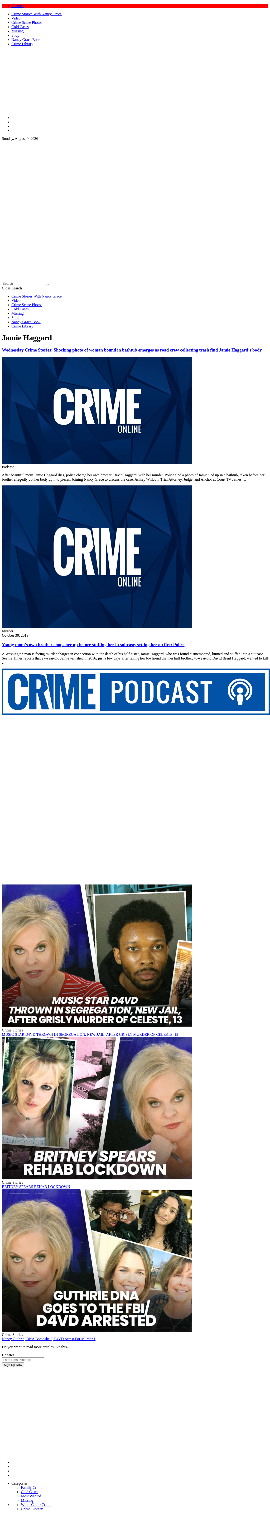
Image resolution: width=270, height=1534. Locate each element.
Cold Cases (20, 27)
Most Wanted (31, 1496)
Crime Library (22, 44)
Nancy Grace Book (26, 40)
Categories (19, 1483)
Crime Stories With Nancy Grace (36, 14)
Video (15, 18)
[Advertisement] (44, 1411)
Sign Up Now (13, 1365)
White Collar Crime (36, 1505)
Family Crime (31, 1487)
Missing (17, 31)
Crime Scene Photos (26, 22)
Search (17, 6)
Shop (15, 35)
